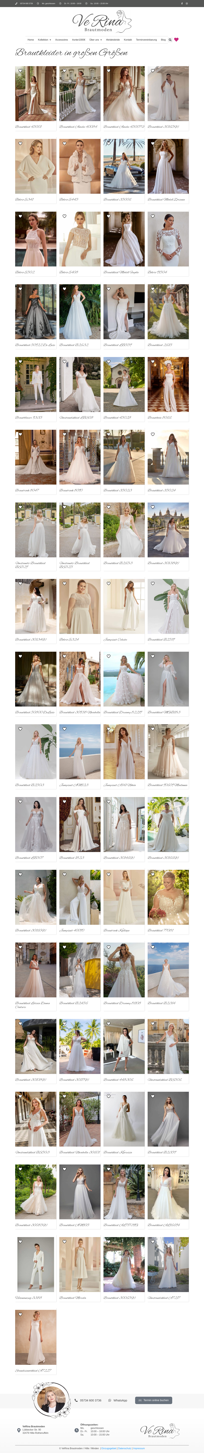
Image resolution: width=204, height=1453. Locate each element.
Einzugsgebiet (108, 1448)
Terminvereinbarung (146, 40)
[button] (170, 39)
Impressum (139, 1448)
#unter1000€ (78, 40)
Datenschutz (124, 1448)
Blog (163, 40)
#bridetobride (113, 40)
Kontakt (128, 40)
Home (31, 40)
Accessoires (61, 40)
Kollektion (44, 39)
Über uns (95, 39)
